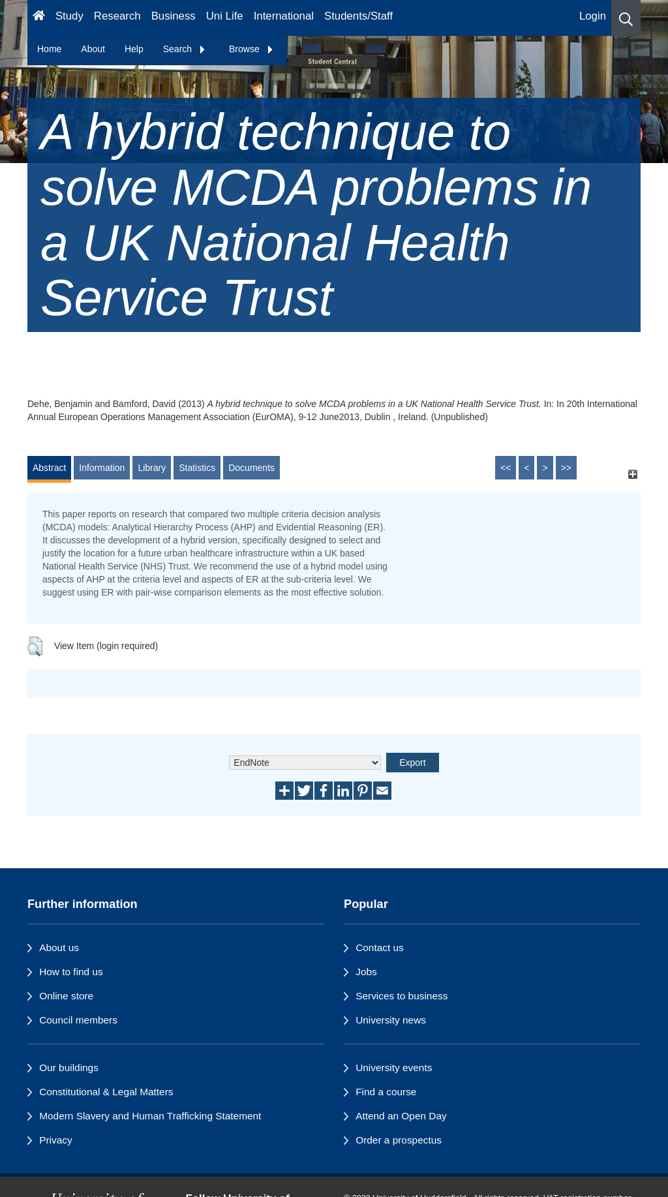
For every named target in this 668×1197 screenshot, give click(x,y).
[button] (626, 18)
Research (117, 16)
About (93, 49)
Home (49, 49)
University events (394, 1067)
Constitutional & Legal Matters (106, 1091)
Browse (251, 49)
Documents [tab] (251, 467)
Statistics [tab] (197, 467)
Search (184, 49)
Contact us (380, 947)
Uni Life (224, 16)
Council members (78, 1019)
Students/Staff (358, 16)
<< (505, 467)
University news (391, 1019)
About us (59, 947)
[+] (632, 474)
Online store (66, 995)
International (284, 16)
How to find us (71, 971)
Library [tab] (152, 467)
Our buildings (69, 1067)
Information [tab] (102, 467)
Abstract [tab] (49, 467)
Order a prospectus (399, 1139)
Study (69, 16)
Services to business (402, 995)
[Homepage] (38, 18)
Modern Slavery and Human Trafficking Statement (150, 1115)
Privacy (55, 1139)
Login (592, 16)
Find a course (386, 1091)
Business (173, 16)
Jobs (366, 971)
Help (134, 49)
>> (566, 467)
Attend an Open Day (401, 1115)
